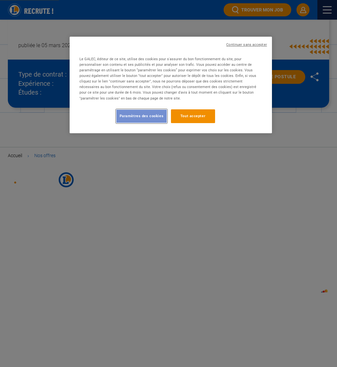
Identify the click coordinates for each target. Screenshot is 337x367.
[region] (171, 85)
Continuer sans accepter (246, 45)
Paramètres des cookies (142, 116)
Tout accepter (192, 116)
